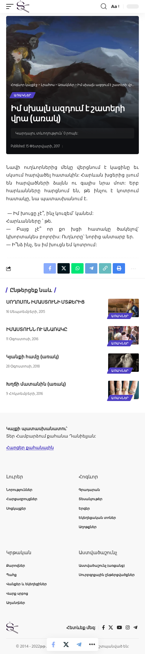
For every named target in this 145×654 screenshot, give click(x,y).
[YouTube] (119, 628)
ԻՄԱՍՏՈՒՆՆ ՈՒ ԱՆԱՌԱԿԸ (36, 329)
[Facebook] (103, 628)
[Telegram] (135, 628)
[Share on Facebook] (53, 644)
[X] (111, 628)
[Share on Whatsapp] (77, 268)
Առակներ (22, 95)
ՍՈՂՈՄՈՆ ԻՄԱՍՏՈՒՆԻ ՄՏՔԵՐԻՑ (45, 302)
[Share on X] (66, 644)
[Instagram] (127, 628)
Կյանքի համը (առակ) (32, 356)
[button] (11, 6)
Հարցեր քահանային (30, 447)
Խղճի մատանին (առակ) (36, 384)
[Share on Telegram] (78, 644)
